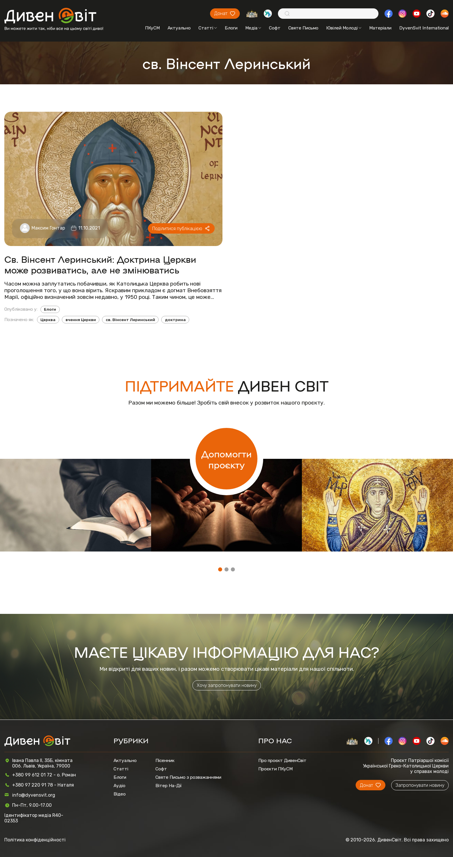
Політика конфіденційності (35, 840)
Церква (47, 319)
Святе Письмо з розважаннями (188, 777)
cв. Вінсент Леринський (130, 319)
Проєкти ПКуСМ (275, 769)
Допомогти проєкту (226, 459)
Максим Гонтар (48, 228)
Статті (207, 28)
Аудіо (119, 785)
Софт (275, 28)
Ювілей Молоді (343, 28)
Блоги (231, 28)
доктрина (175, 319)
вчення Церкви (81, 319)
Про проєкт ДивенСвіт (282, 760)
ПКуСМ (152, 28)
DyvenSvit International (424, 28)
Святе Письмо (303, 28)
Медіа (253, 28)
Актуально (179, 28)
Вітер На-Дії (168, 785)
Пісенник (164, 760)
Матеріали (380, 28)
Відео (120, 794)
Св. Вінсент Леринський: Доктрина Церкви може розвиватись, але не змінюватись (100, 264)
